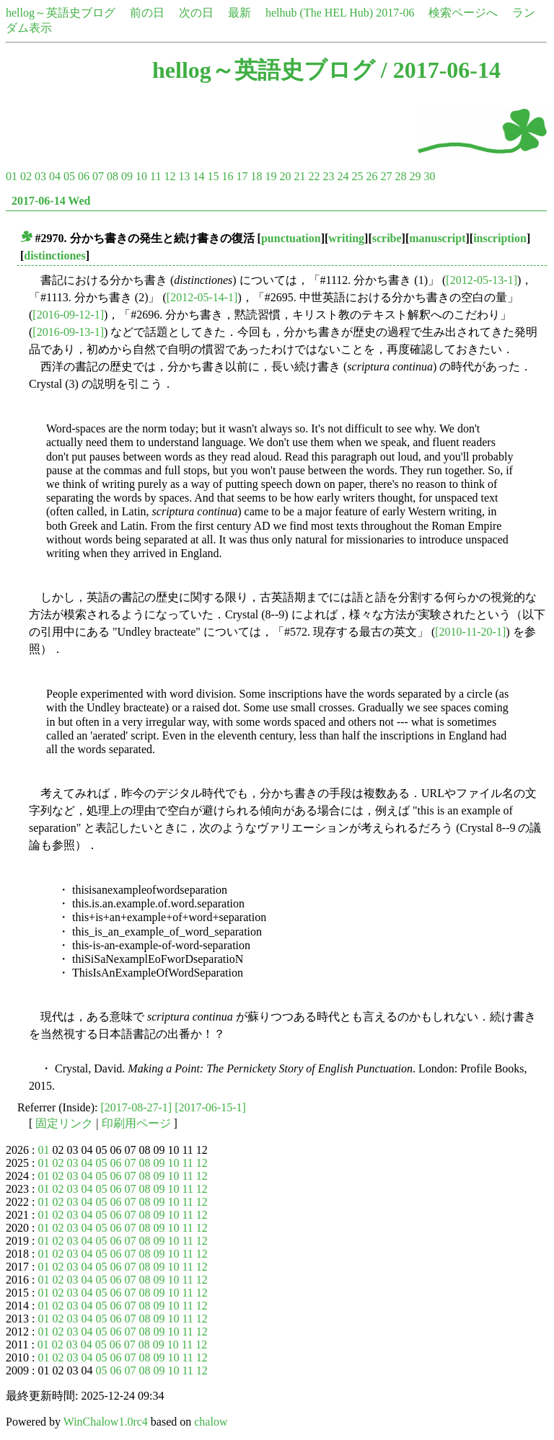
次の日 (196, 12)
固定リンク (64, 1123)
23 (328, 176)
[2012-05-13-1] (481, 280)
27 (386, 176)
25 (357, 176)
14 (198, 176)
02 (26, 176)
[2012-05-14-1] (202, 297)
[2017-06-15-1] (210, 1107)
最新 (239, 12)
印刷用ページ (136, 1123)
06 (83, 176)
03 (40, 176)
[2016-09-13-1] (68, 332)
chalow (210, 1421)
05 (69, 176)
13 (184, 176)
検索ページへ (463, 12)
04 (55, 176)
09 (127, 176)
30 (429, 176)
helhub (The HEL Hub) (319, 12)
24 (342, 176)
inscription (500, 238)
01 (11, 176)
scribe (387, 238)
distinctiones (54, 255)
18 (256, 176)
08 (112, 176)
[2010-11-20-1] (470, 632)
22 (314, 176)
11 (155, 176)
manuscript (437, 238)
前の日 (147, 12)
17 (241, 176)
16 (227, 176)
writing (346, 238)
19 (270, 176)
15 (213, 176)
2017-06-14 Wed (51, 201)
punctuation (291, 238)
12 (169, 176)
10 (141, 176)
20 (285, 176)
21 (299, 176)
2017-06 (395, 12)
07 (98, 176)
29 (415, 176)
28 (400, 176)
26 (371, 176)
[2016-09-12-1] (68, 314)
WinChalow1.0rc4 (105, 1421)
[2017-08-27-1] (136, 1107)
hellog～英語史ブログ (60, 12)
